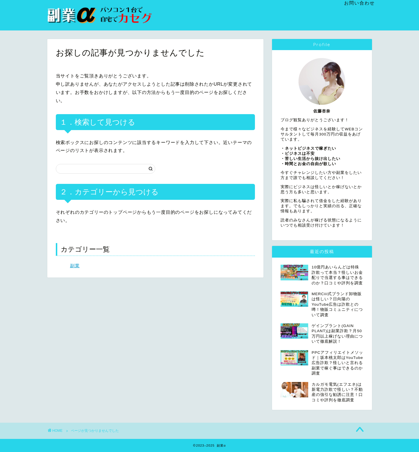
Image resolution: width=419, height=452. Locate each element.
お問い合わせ (359, 3)
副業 (75, 265)
